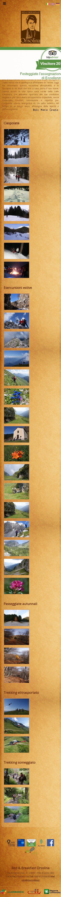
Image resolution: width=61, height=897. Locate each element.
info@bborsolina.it (30, 880)
